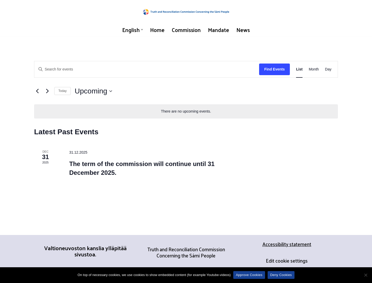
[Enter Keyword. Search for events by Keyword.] (146, 69)
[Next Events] (47, 91)
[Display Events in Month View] (314, 69)
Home (157, 29)
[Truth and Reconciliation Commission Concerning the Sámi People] (186, 11)
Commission (186, 29)
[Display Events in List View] (299, 69)
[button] (142, 29)
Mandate (218, 29)
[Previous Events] (37, 91)
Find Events (274, 69)
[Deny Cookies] (365, 275)
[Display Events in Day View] (328, 69)
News (243, 29)
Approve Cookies (249, 275)
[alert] (186, 111)
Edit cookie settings (287, 260)
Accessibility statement (286, 244)
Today (62, 91)
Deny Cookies (281, 275)
